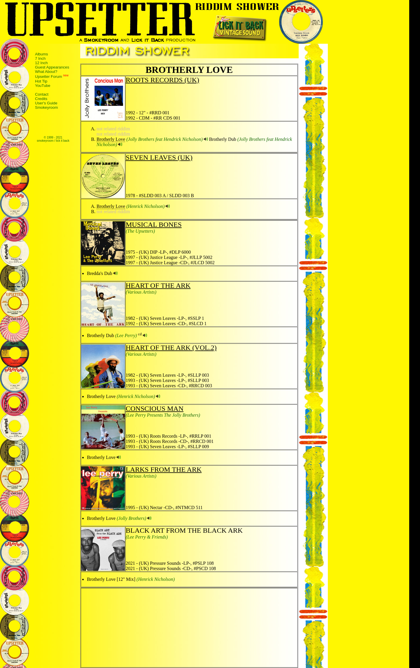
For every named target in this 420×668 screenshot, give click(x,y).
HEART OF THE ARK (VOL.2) (171, 347)
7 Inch (40, 58)
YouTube (42, 85)
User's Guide (46, 103)
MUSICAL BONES (154, 224)
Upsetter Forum (48, 77)
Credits (41, 99)
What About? (46, 71)
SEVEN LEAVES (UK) (159, 157)
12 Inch (41, 63)
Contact (41, 94)
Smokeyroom (46, 107)
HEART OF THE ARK (158, 285)
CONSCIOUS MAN (154, 408)
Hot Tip (41, 81)
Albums (41, 54)
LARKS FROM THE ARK (164, 469)
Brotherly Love (111, 139)
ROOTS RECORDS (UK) (162, 80)
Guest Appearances (52, 67)
